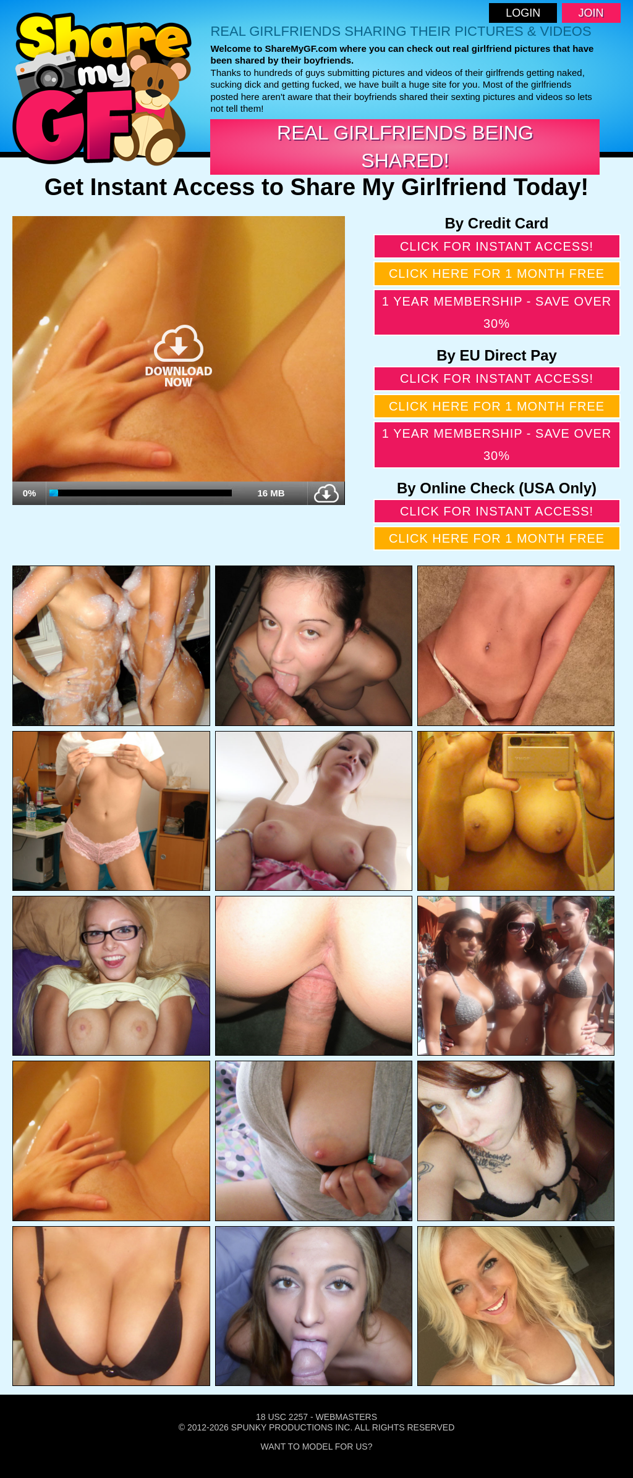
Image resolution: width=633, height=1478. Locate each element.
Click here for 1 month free (497, 273)
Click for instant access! (496, 246)
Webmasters (346, 1417)
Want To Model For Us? (317, 1446)
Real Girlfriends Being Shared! (405, 147)
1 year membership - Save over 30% (496, 312)
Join (591, 13)
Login (523, 13)
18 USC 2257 (282, 1417)
